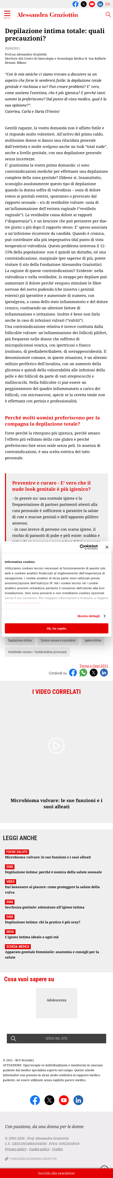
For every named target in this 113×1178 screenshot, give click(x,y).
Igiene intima (93, 640)
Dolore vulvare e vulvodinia (58, 640)
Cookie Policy (29, 603)
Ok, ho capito (56, 628)
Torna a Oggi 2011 (94, 665)
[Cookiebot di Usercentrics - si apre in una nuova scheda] (80, 547)
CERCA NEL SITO (56, 1038)
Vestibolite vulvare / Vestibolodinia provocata (37, 652)
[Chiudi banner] (106, 547)
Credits (57, 1149)
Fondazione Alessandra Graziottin (33, 1158)
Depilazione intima (20, 640)
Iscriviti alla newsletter (56, 1173)
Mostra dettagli (88, 616)
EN (107, 4)
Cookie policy (39, 1149)
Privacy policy (15, 1149)
